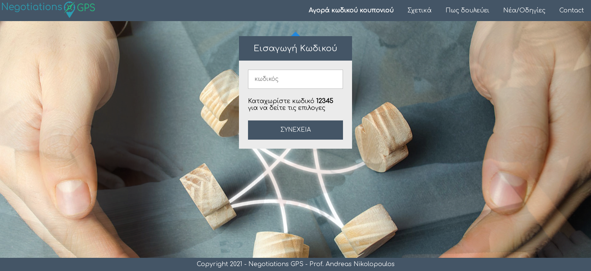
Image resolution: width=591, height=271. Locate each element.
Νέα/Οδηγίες (524, 10)
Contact (571, 10)
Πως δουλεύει (467, 10)
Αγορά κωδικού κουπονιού (351, 10)
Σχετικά (419, 10)
